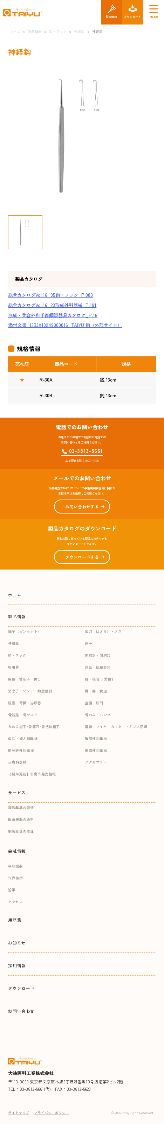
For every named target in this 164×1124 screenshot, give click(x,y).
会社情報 (17, 851)
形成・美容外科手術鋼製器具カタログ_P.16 (52, 315)
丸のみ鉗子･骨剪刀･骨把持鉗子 (34, 726)
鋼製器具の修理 (21, 831)
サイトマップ (18, 1112)
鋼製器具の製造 (21, 807)
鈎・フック (17, 655)
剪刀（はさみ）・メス (103, 631)
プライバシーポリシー (51, 1112)
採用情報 (17, 965)
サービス (17, 792)
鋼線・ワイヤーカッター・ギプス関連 (116, 726)
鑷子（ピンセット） (24, 631)
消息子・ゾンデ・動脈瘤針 (30, 690)
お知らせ (17, 942)
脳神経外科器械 (21, 750)
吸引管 (13, 667)
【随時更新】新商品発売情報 (32, 773)
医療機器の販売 (21, 819)
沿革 (11, 889)
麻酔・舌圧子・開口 (24, 679)
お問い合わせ (21, 1011)
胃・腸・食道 (96, 690)
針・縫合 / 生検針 (100, 679)
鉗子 (88, 643)
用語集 (14, 920)
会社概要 (15, 865)
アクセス (15, 901)
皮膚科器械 (17, 762)
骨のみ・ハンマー (99, 714)
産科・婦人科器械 (22, 738)
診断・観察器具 (98, 667)
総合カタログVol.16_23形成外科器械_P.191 (52, 305)
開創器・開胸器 (98, 655)
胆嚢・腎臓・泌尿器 (24, 702)
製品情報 (17, 616)
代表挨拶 (15, 877)
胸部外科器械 (96, 738)
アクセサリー (96, 762)
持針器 (13, 643)
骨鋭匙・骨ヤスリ (22, 714)
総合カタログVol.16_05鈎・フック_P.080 (50, 295)
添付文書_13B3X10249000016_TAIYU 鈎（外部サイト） (65, 325)
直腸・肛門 (94, 702)
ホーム (14, 595)
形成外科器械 (96, 750)
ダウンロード (21, 988)
